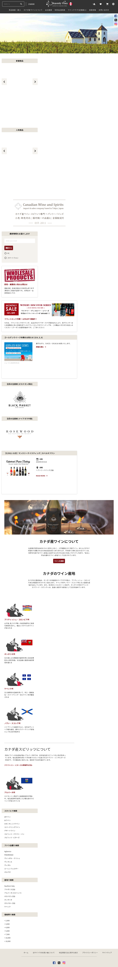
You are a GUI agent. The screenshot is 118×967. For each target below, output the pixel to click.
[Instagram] (64, 938)
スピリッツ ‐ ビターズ (11, 813)
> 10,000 (7, 917)
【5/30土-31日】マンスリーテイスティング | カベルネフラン (29, 441)
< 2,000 (7, 897)
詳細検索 (31, 4)
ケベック (7, 883)
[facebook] (54, 938)
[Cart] (107, 3)
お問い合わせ (104, 10)
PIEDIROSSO (8, 831)
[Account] (94, 3)
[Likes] (100, 3)
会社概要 (48, 10)
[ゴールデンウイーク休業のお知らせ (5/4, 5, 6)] (18, 351)
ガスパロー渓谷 (9, 879)
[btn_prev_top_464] (4, 151)
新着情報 (92, 10)
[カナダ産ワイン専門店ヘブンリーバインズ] (59, 4)
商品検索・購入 (15, 10)
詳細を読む (41, 347)
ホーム (26, 929)
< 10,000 (7, 914)
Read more (42, 464)
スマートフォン (12, 258)
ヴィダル (7, 841)
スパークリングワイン (12, 803)
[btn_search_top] (21, 4)
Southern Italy (9, 862)
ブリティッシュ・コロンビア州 (16, 595)
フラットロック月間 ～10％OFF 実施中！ (20, 319)
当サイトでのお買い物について (44, 929)
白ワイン (7, 796)
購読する (9, 248)
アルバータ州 (9, 768)
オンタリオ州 (9, 630)
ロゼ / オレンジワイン (12, 800)
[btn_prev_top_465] (4, 81)
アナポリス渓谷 (9, 865)
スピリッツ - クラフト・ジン (14, 810)
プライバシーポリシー (90, 929)
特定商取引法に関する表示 (68, 929)
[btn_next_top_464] (35, 151)
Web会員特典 (60, 10)
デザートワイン (9, 807)
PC (8, 253)
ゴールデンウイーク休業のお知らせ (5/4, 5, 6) (23, 337)
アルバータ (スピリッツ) (12, 869)
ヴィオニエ (8, 838)
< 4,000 (7, 903)
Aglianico (7, 827)
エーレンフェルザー (11, 845)
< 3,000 (7, 900)
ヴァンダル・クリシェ (12, 834)
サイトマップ (107, 929)
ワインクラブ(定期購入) (77, 10)
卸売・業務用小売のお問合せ (16, 284)
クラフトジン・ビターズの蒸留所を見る (18, 741)
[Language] (113, 3)
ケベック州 (8, 664)
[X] (59, 938)
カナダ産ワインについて (33, 10)
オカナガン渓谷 (9, 872)
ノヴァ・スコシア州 (12, 699)
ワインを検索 (59, 537)
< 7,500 (7, 910)
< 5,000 (7, 907)
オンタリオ (8, 876)
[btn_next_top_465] (35, 81)
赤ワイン (7, 793)
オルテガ (7, 848)
